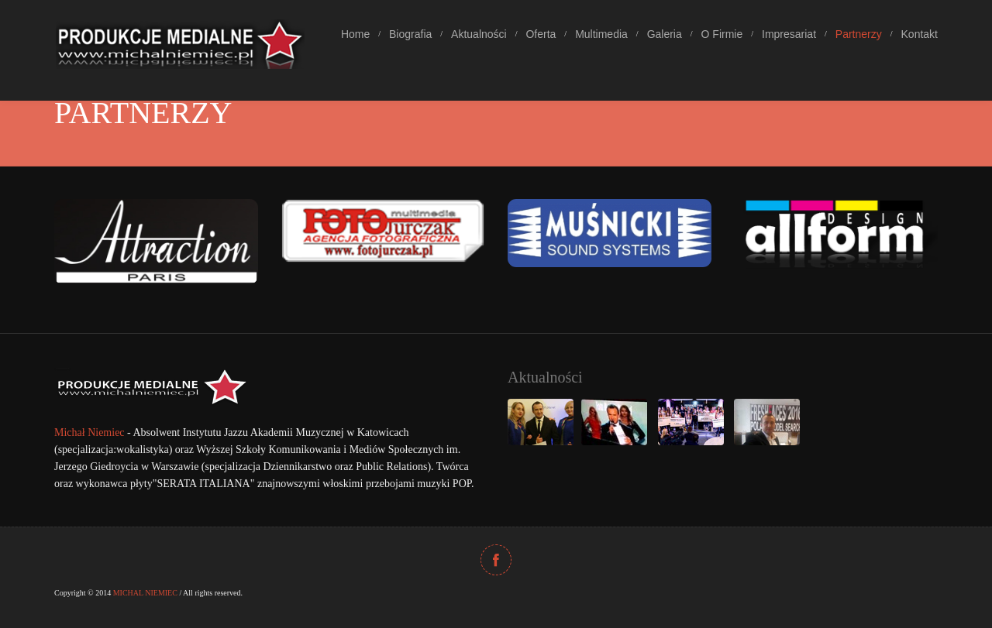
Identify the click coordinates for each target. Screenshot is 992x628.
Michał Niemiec (89, 432)
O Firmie (722, 34)
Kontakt (919, 34)
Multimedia (601, 34)
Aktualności (479, 34)
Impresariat (789, 34)
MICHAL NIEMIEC (145, 593)
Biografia (410, 34)
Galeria (664, 34)
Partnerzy (858, 34)
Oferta (540, 34)
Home (355, 34)
